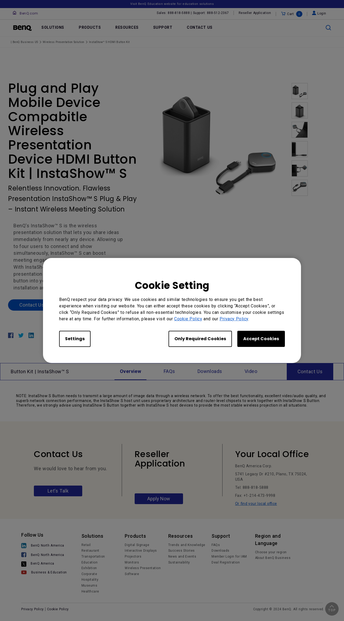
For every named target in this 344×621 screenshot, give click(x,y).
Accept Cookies (261, 339)
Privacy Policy (234, 318)
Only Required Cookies (200, 339)
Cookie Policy (188, 318)
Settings (75, 339)
